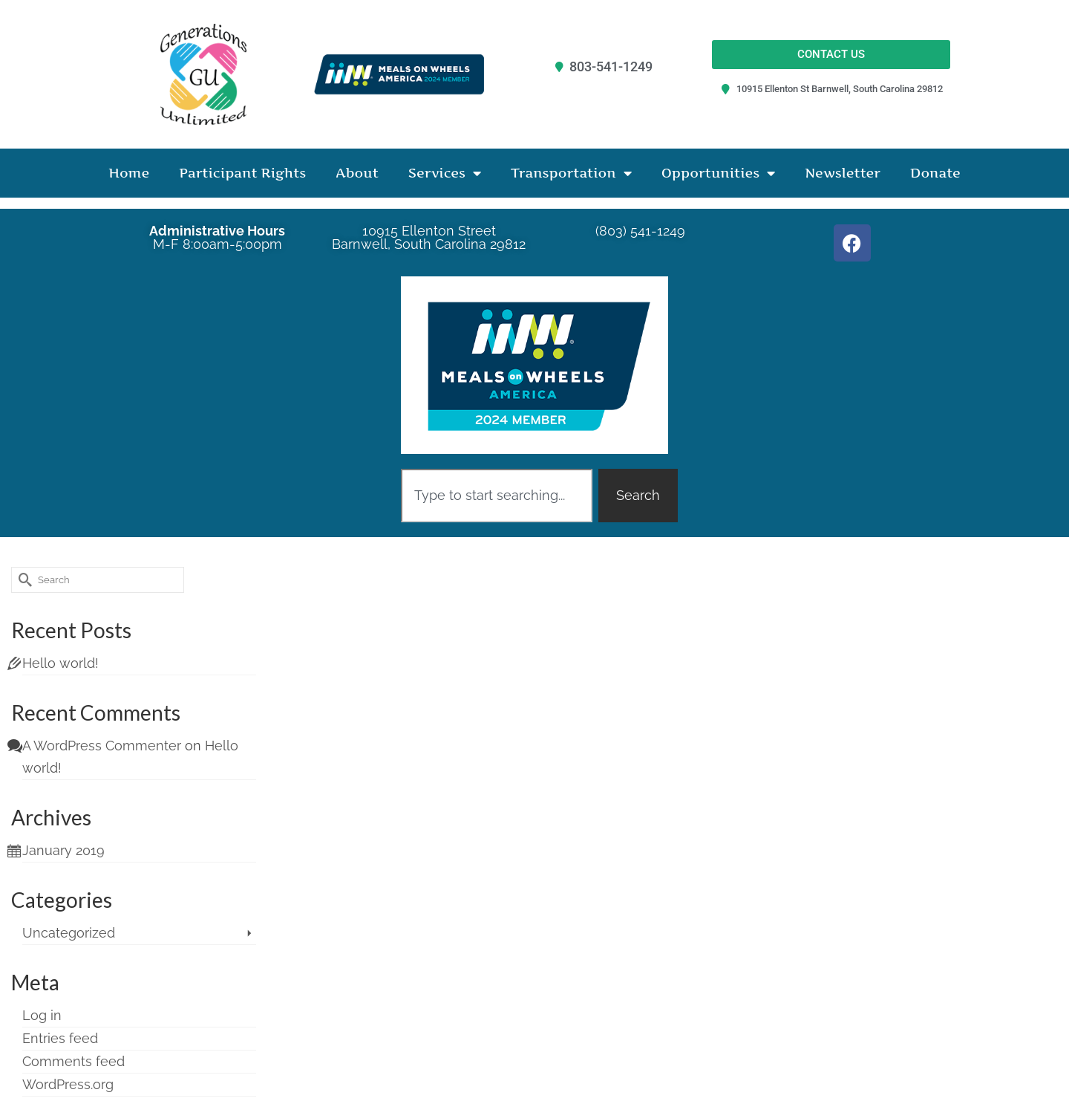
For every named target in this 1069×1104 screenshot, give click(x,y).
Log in (42, 1015)
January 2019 (63, 850)
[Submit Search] (22, 580)
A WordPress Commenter (101, 745)
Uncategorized (68, 933)
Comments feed (73, 1061)
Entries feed (60, 1038)
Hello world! (60, 663)
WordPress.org (68, 1084)
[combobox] (496, 495)
